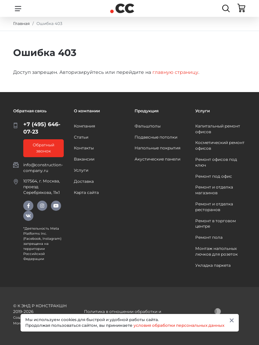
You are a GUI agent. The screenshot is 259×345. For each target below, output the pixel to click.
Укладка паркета (213, 265)
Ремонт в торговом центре (215, 223)
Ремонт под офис (213, 176)
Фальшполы (148, 125)
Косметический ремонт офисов (219, 145)
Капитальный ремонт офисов (217, 128)
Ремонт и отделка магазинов (214, 189)
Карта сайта (86, 192)
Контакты (84, 147)
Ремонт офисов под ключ (216, 162)
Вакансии (84, 159)
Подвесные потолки (156, 137)
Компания (84, 125)
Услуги (81, 170)
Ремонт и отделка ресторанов (214, 206)
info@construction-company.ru (43, 167)
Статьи (81, 137)
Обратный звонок (43, 147)
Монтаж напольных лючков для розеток (216, 251)
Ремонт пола (209, 237)
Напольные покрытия (157, 147)
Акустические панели (157, 159)
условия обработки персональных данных (179, 325)
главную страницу (175, 72)
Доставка (84, 181)
